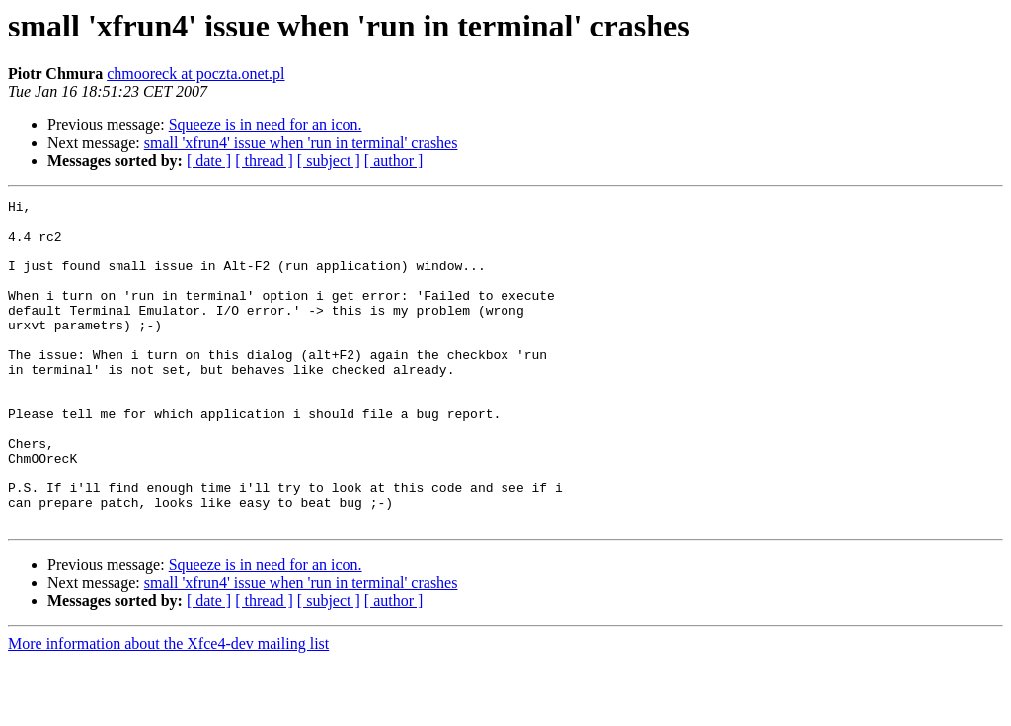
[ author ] (394, 160)
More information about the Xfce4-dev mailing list (168, 708)
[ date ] (209, 160)
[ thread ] (264, 160)
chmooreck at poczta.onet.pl (195, 73)
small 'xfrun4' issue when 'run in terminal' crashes (301, 142)
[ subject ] (328, 160)
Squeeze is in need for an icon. (265, 124)
